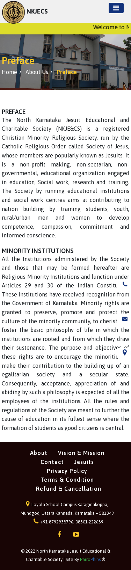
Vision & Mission (81, 453)
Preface (67, 72)
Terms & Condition (67, 480)
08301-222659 (89, 521)
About (39, 453)
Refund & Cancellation (68, 489)
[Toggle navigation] (116, 8)
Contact (52, 462)
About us (39, 72)
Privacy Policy (67, 471)
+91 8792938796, (54, 521)
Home (12, 72)
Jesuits (84, 462)
